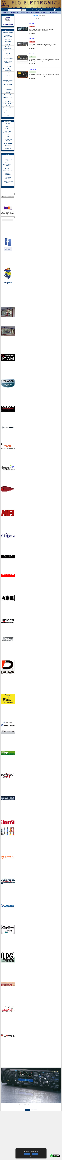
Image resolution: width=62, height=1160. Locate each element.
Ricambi (8, 92)
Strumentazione (8, 113)
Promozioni (47, 10)
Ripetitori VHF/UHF (8, 107)
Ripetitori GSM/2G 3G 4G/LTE (8, 104)
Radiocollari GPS (8, 87)
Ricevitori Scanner (8, 97)
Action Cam (8, 44)
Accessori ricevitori (8, 39)
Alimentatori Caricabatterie (7, 47)
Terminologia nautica (8, 185)
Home (4, 10)
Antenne (8, 53)
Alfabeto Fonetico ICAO (8, 159)
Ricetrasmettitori (8, 94)
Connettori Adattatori (8, 58)
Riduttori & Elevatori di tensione (8, 100)
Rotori (8, 110)
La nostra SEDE (8, 143)
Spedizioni (8, 148)
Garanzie (8, 136)
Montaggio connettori (8, 178)
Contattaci (31, 10)
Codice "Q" (8, 168)
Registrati (39, 10)
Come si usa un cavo (8, 170)
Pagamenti (8, 145)
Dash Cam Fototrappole (8, 65)
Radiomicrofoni (8, 89)
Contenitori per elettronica (8, 61)
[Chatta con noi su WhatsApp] (55, 1156)
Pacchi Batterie (8, 84)
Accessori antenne (8, 32)
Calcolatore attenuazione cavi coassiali (7, 164)
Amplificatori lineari (8, 50)
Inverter (8, 75)
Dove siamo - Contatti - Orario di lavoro (7, 133)
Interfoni (8, 72)
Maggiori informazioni (31, 1156)
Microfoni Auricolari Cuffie (8, 81)
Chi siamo (8, 123)
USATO (8, 115)
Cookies (8, 126)
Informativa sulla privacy (8, 140)
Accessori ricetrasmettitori (8, 36)
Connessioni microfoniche (8, 174)
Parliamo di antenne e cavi (8, 181)
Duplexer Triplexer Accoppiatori (8, 69)
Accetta (35, 1154)
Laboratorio (8, 78)
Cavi (8, 56)
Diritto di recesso (8, 129)
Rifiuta (27, 1154)
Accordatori (8, 41)
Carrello (57, 10)
